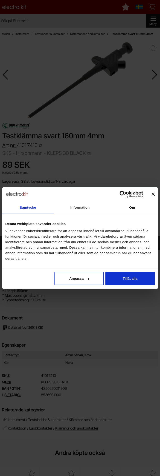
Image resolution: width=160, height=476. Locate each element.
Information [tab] (80, 207)
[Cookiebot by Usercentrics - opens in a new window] (123, 194)
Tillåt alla (130, 278)
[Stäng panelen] (153, 194)
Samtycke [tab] (28, 207)
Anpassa (79, 278)
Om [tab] (132, 207)
